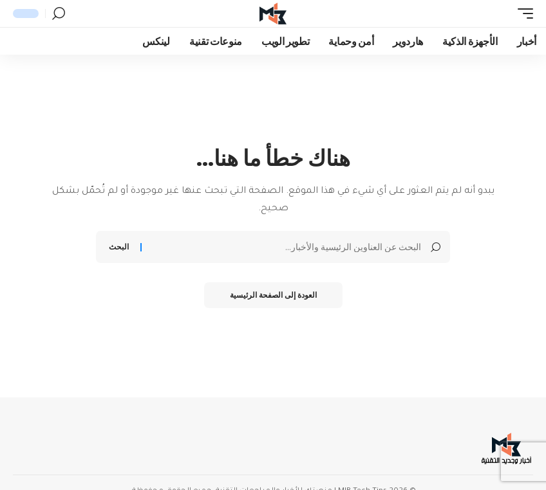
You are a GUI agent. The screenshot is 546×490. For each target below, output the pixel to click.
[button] (522, 13)
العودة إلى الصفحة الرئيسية (273, 295)
